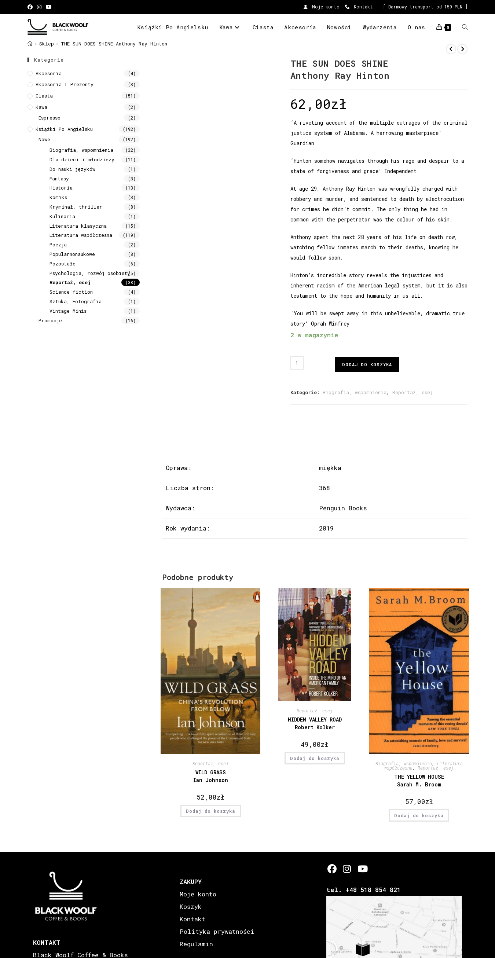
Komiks (58, 197)
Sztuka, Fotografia (76, 301)
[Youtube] (362, 868)
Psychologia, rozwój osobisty (90, 273)
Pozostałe (63, 263)
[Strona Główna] (29, 43)
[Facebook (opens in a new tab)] (31, 7)
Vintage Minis (68, 311)
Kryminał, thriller (76, 206)
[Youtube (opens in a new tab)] (49, 7)
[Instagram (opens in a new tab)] (39, 7)
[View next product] (462, 49)
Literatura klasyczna (78, 226)
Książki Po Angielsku (64, 129)
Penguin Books (343, 508)
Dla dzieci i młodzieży (82, 159)
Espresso (49, 117)
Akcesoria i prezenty (65, 84)
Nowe (44, 139)
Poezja (58, 244)
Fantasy (59, 178)
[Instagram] (347, 868)
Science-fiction (71, 292)
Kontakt (359, 7)
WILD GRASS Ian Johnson (210, 776)
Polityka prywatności (217, 931)
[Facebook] (332, 868)
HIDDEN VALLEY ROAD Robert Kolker (315, 723)
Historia (61, 187)
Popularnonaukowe (72, 254)
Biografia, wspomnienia (354, 392)
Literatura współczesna (81, 235)
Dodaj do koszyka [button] (210, 811)
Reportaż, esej (412, 392)
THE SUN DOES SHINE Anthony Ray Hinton (114, 43)
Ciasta (44, 95)
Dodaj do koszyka (367, 364)
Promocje (50, 320)
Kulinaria (62, 216)
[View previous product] (451, 49)
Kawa (41, 107)
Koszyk (191, 906)
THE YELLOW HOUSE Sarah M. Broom (419, 780)
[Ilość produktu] (297, 363)
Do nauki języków (72, 169)
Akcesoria (49, 73)
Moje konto (322, 7)
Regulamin (196, 944)
